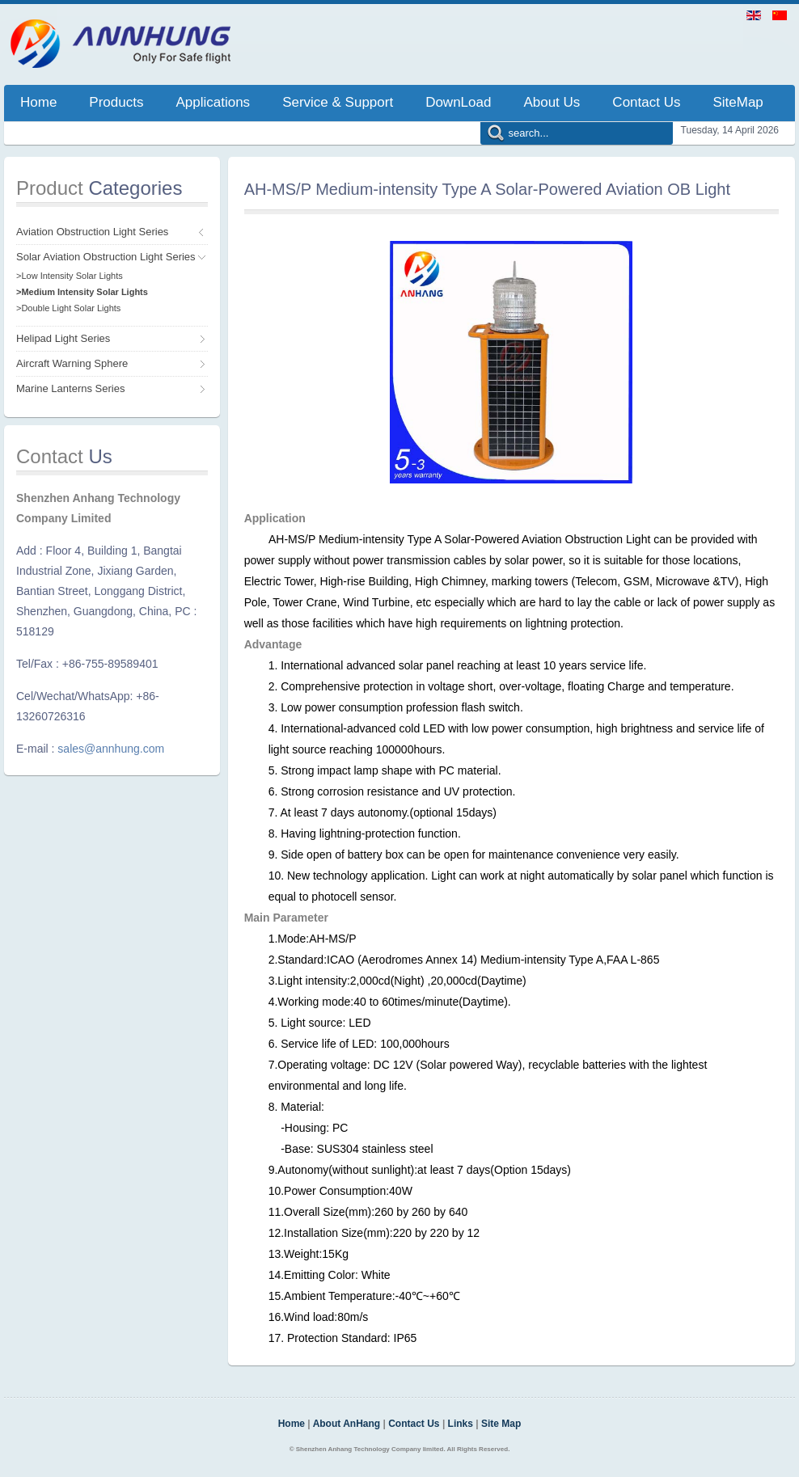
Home (291, 1423)
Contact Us (413, 1423)
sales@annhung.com (110, 748)
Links (460, 1423)
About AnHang (347, 1423)
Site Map (501, 1423)
